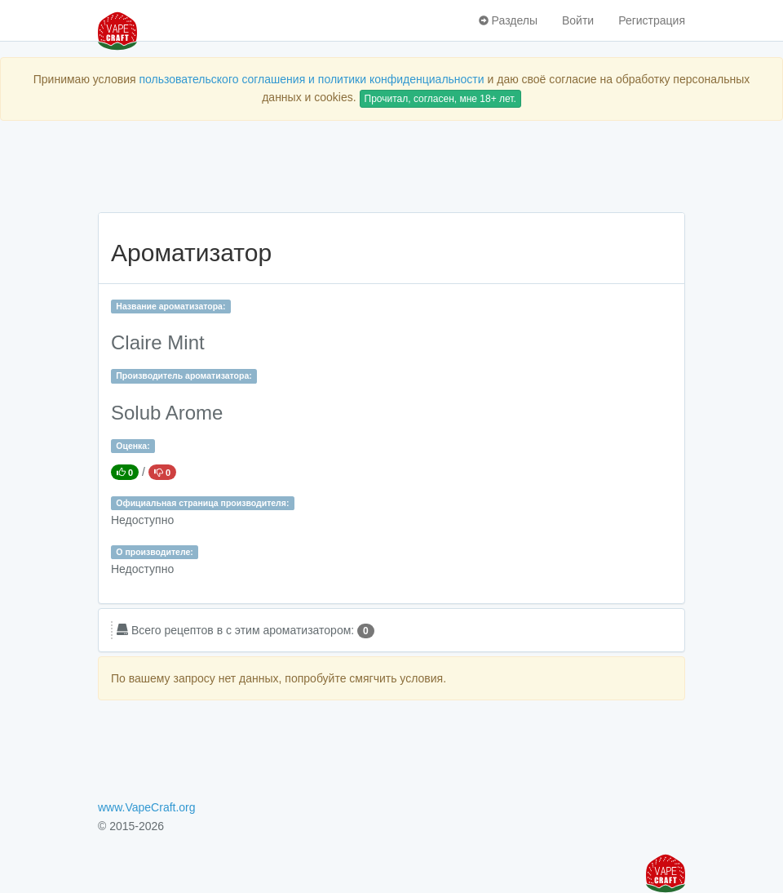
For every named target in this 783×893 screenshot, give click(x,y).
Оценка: (132, 446)
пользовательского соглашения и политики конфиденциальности (311, 79)
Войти (578, 20)
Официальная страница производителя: (202, 503)
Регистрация (651, 20)
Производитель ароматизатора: (183, 375)
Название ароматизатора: (170, 306)
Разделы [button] (508, 20)
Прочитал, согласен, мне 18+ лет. (440, 98)
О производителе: (154, 552)
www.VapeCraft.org (147, 807)
